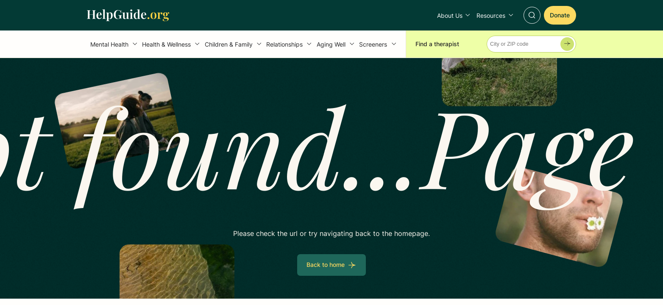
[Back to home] (331, 265)
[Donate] (560, 15)
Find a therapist (437, 43)
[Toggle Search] (532, 15)
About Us (449, 15)
